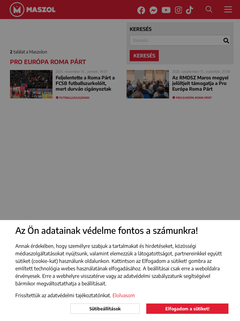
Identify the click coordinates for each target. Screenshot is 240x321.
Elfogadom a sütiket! (187, 308)
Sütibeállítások (105, 308)
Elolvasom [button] (123, 295)
